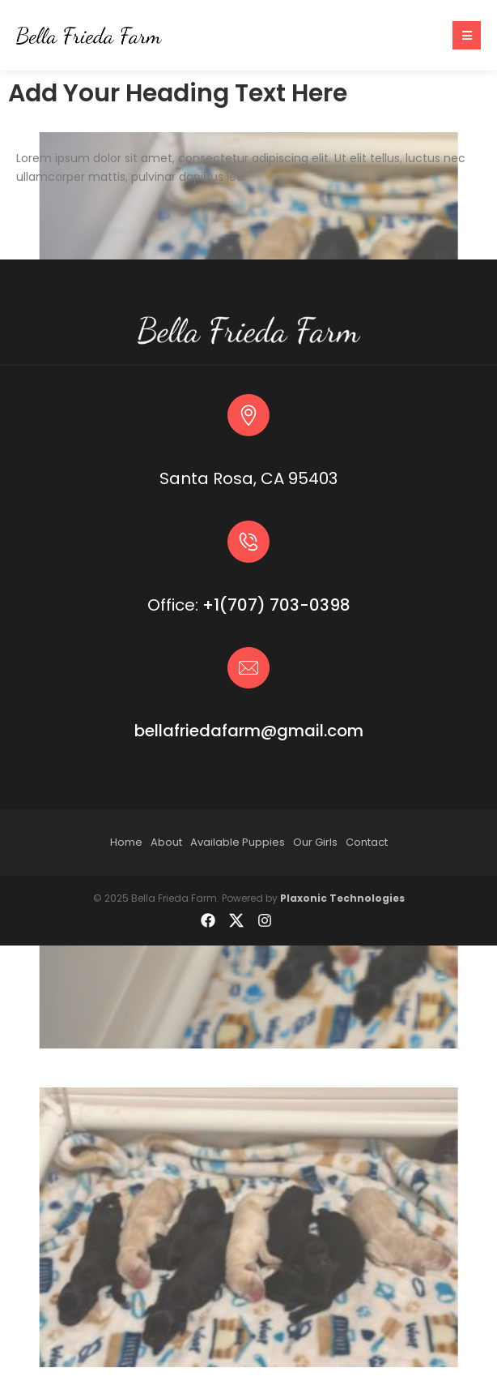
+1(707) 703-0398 (276, 605)
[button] (466, 35)
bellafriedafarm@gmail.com (248, 730)
